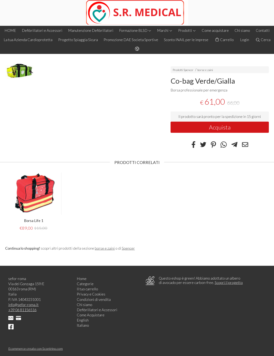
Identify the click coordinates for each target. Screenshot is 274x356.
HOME (10, 30)
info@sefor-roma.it (23, 304)
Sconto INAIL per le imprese (186, 39)
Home (82, 278)
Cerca (262, 39)
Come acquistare (215, 30)
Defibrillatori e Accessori (42, 30)
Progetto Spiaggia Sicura (78, 39)
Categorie (85, 283)
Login (244, 39)
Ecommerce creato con (35, 348)
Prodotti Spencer (183, 70)
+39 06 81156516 (22, 309)
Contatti (263, 30)
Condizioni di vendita (94, 299)
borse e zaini (205, 70)
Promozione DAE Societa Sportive (131, 39)
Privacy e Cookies (91, 294)
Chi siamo (242, 30)
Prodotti (187, 30)
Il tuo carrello (87, 289)
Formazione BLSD (135, 30)
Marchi (164, 30)
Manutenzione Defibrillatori (90, 30)
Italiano (83, 325)
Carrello (224, 39)
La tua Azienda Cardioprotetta (28, 39)
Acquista (220, 127)
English (83, 320)
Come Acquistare (90, 315)
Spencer (128, 248)
